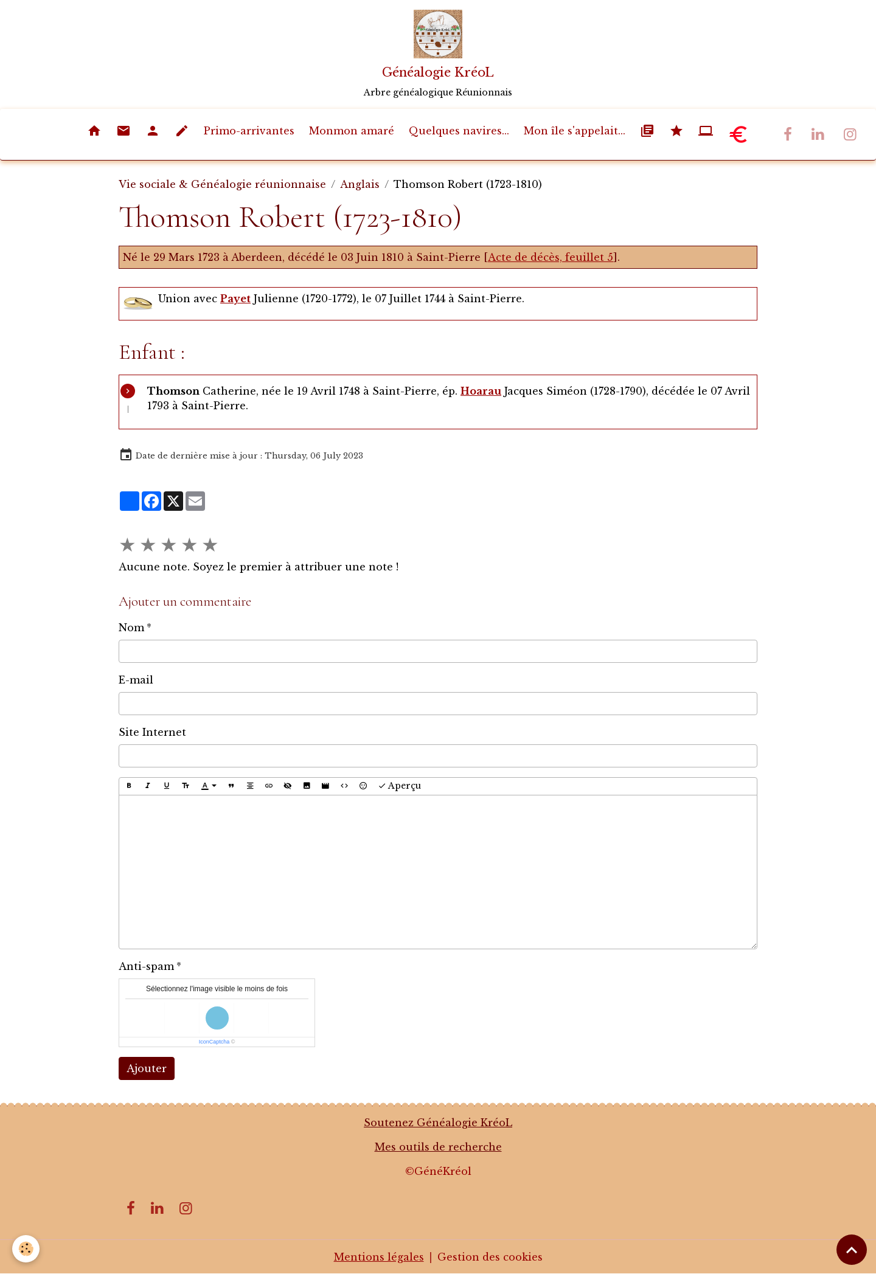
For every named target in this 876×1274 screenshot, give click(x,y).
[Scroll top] (851, 1249)
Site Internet (152, 732)
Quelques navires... (459, 131)
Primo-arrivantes (249, 131)
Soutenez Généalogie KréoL (438, 1122)
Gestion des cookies (490, 1257)
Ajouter (147, 1068)
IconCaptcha (214, 1042)
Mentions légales (379, 1257)
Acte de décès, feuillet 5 (550, 257)
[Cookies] (26, 1248)
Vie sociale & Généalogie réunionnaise (222, 184)
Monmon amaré (351, 131)
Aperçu (399, 786)
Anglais (360, 184)
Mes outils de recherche (438, 1147)
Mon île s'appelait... (574, 131)
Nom (131, 627)
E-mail (136, 680)
